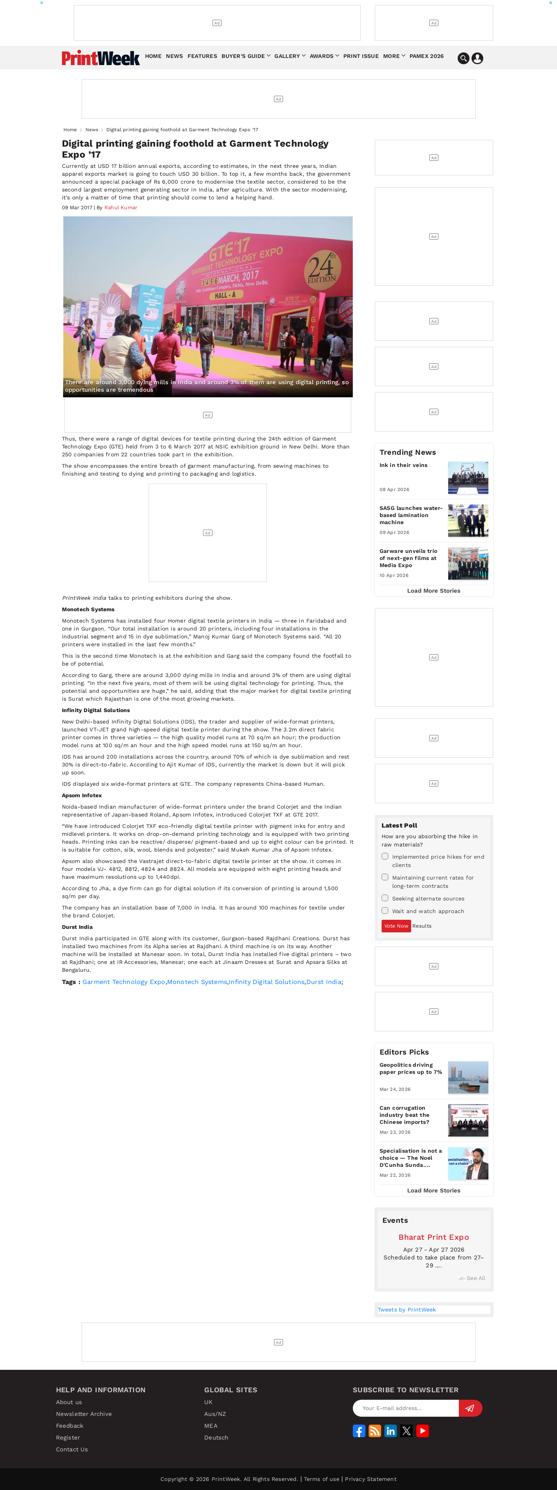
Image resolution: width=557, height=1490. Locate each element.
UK (208, 1402)
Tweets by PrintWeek (407, 1309)
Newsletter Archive (84, 1413)
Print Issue (361, 56)
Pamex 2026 (427, 56)
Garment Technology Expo (124, 982)
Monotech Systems (197, 982)
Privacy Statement (370, 1479)
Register (68, 1437)
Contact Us (72, 1449)
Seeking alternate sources (423, 898)
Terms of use (321, 1479)
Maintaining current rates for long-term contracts (428, 881)
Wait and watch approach (423, 910)
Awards (322, 56)
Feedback (70, 1425)
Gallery (287, 56)
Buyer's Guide (243, 56)
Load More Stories (433, 590)
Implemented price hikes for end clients (433, 860)
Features (202, 56)
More (391, 56)
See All (471, 1278)
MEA (211, 1425)
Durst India (323, 982)
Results (422, 926)
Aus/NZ (215, 1413)
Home (153, 56)
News (174, 56)
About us (69, 1402)
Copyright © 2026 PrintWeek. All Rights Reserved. (229, 1479)
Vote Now (396, 926)
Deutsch (216, 1437)
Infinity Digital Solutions (266, 982)
